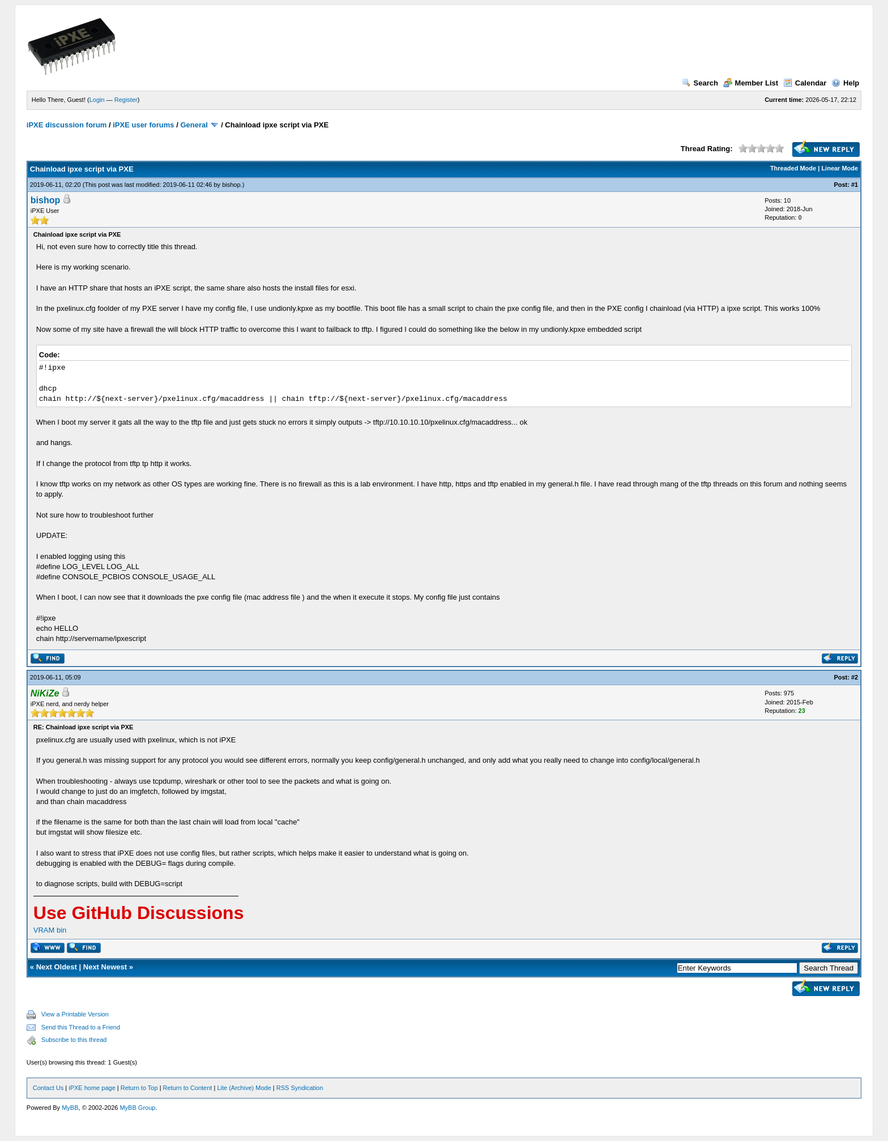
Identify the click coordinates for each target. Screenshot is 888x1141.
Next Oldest (56, 967)
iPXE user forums (143, 125)
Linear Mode (839, 168)
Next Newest (105, 967)
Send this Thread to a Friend (80, 1027)
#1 (854, 184)
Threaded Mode (793, 168)
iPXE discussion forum (67, 125)
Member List (751, 83)
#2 (854, 677)
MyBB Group (137, 1107)
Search (700, 83)
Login (97, 99)
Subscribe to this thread (74, 1039)
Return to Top (139, 1087)
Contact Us (48, 1087)
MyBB (70, 1107)
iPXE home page (92, 1087)
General (193, 125)
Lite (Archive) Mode (244, 1087)
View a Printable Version (75, 1014)
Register (126, 99)
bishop (231, 184)
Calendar (805, 83)
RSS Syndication (299, 1087)
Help (845, 83)
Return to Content (187, 1087)
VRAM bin (50, 930)
